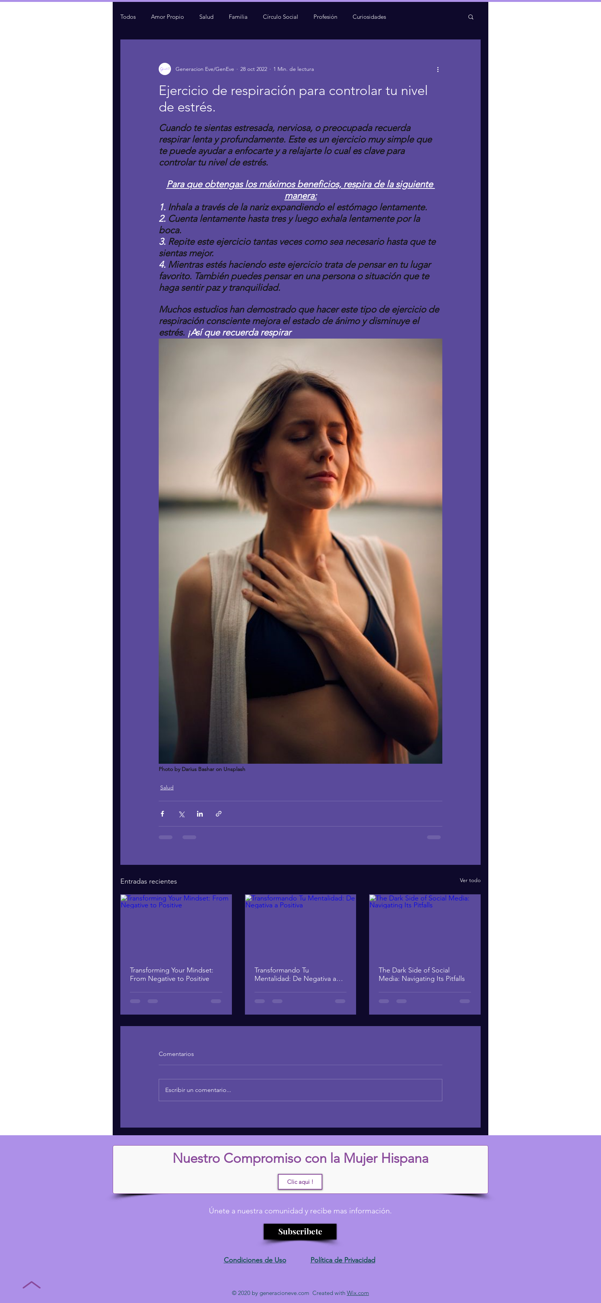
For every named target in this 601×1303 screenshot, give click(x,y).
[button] (471, 16)
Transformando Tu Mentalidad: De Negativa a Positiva (295, 974)
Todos (128, 16)
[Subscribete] (300, 1231)
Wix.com (358, 1292)
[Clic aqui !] (300, 1182)
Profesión (325, 16)
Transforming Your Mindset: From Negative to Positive (171, 974)
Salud (206, 16)
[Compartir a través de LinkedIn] (200, 813)
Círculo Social (280, 16)
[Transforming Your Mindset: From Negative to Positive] (176, 926)
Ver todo (470, 880)
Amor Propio (167, 16)
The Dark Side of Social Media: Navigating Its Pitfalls (422, 974)
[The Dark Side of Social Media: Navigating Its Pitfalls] (424, 926)
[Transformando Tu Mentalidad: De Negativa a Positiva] (300, 926)
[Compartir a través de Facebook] (162, 813)
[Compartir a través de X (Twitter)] (181, 813)
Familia (238, 16)
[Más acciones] (437, 69)
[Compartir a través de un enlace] (218, 813)
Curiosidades (369, 16)
